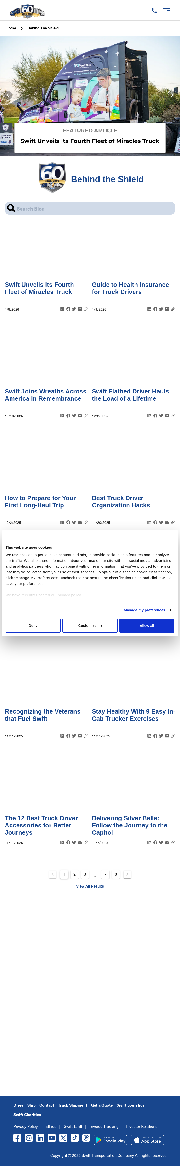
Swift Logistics (131, 1105)
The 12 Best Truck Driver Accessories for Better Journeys (41, 825)
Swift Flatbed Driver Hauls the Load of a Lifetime (130, 395)
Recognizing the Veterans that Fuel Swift (42, 715)
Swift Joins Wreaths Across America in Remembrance (45, 395)
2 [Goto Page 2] (74, 874)
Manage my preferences (144, 610)
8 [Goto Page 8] (116, 874)
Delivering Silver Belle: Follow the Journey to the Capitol (129, 825)
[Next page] (127, 874)
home (11, 28)
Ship (31, 1105)
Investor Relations (141, 1126)
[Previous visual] (8, 95)
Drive (18, 1105)
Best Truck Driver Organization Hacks (121, 501)
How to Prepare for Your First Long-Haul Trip (40, 501)
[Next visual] (172, 95)
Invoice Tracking (104, 1126)
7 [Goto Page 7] (105, 874)
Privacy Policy (25, 1126)
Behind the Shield (43, 28)
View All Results (90, 886)
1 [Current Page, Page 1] (64, 874)
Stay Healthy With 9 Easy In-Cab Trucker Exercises (133, 715)
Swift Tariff (73, 1126)
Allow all (147, 625)
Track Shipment (72, 1105)
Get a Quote (102, 1105)
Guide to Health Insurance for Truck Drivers (130, 288)
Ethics (50, 1126)
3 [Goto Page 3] (85, 874)
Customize (90, 625)
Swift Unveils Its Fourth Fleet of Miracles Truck (39, 288)
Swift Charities (27, 1114)
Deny (33, 625)
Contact (46, 1105)
